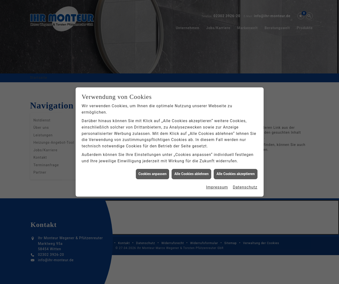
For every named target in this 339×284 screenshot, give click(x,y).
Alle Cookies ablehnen (191, 172)
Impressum (217, 185)
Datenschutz (245, 185)
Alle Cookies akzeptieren (235, 172)
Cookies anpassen (153, 172)
